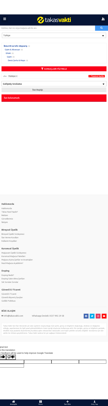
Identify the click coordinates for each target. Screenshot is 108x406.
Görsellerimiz (7, 219)
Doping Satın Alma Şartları (13, 279)
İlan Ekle (67, 402)
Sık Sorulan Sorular (10, 282)
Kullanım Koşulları (9, 241)
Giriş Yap (94, 402)
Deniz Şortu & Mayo (16, 60)
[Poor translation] (11, 357)
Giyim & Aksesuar (12, 49)
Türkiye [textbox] (6, 35)
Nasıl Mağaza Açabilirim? (12, 263)
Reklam (5, 215)
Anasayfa (13, 402)
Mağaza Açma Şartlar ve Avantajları (17, 260)
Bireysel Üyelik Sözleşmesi (13, 234)
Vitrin (40, 402)
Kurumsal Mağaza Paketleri (13, 256)
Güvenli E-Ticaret (9, 294)
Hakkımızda (7, 208)
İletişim (5, 222)
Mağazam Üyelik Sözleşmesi (14, 253)
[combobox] (54, 35)
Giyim (9, 57)
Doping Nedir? (8, 275)
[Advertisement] (54, 7)
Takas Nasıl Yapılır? (10, 212)
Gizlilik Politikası (9, 301)
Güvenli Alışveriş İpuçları (12, 297)
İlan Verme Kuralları (10, 237)
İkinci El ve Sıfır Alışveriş (15, 46)
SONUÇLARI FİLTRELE (54, 69)
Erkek (8, 53)
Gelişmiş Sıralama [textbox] (12, 84)
